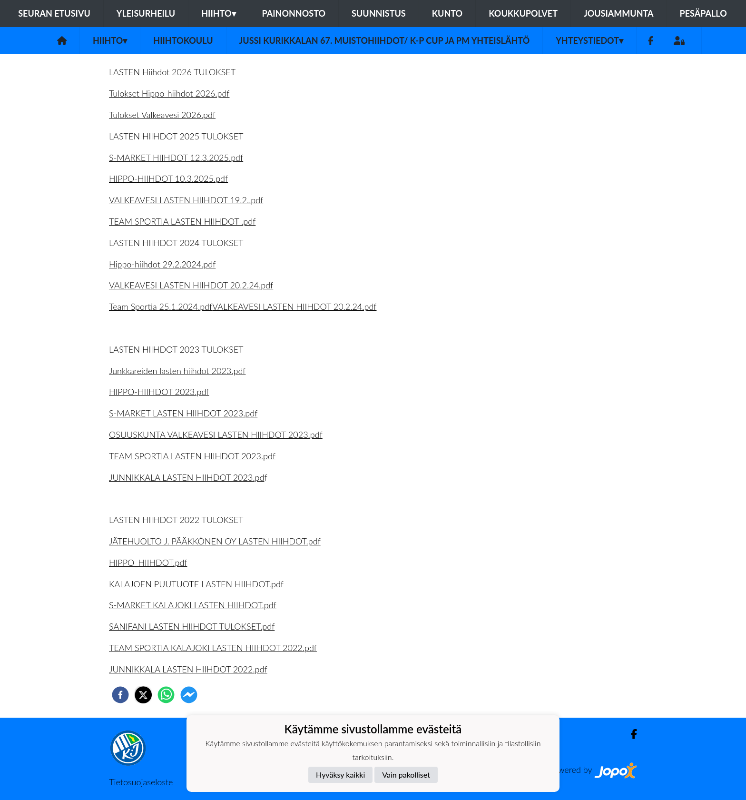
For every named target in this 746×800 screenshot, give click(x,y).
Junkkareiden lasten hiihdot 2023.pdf (177, 370)
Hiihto (218, 13)
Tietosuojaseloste (141, 782)
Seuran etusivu (54, 13)
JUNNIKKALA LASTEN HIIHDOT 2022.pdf (188, 669)
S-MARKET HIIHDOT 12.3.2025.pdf (176, 157)
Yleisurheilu (146, 13)
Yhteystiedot (589, 40)
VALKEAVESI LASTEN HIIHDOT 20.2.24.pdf (191, 285)
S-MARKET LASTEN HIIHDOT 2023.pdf (183, 413)
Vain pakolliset (406, 774)
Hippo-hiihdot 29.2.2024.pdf (162, 264)
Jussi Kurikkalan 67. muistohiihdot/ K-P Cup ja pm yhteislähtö (384, 40)
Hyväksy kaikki (340, 774)
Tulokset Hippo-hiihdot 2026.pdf (169, 93)
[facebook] (120, 694)
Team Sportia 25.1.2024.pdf (160, 306)
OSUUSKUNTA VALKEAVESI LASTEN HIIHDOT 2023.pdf (216, 434)
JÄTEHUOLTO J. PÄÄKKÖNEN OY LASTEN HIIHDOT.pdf (215, 541)
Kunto (447, 13)
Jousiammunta (619, 13)
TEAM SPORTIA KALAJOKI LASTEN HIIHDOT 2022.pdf (213, 647)
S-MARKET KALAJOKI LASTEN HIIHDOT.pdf (192, 605)
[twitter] (143, 694)
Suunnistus (379, 13)
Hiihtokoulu (183, 40)
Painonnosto (294, 13)
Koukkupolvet (523, 13)
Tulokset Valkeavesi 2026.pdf (162, 114)
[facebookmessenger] (188, 694)
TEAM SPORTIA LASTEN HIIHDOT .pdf (182, 221)
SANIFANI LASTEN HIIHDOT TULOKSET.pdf (192, 626)
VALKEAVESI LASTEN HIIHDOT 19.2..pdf (186, 200)
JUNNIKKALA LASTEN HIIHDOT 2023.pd (186, 477)
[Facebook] (650, 40)
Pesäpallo (703, 13)
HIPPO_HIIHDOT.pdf (148, 562)
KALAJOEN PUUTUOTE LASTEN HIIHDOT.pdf (196, 584)
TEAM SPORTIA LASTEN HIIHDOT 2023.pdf (192, 456)
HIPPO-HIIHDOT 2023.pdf (159, 391)
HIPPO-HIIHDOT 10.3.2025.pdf (168, 178)
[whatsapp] (166, 694)
